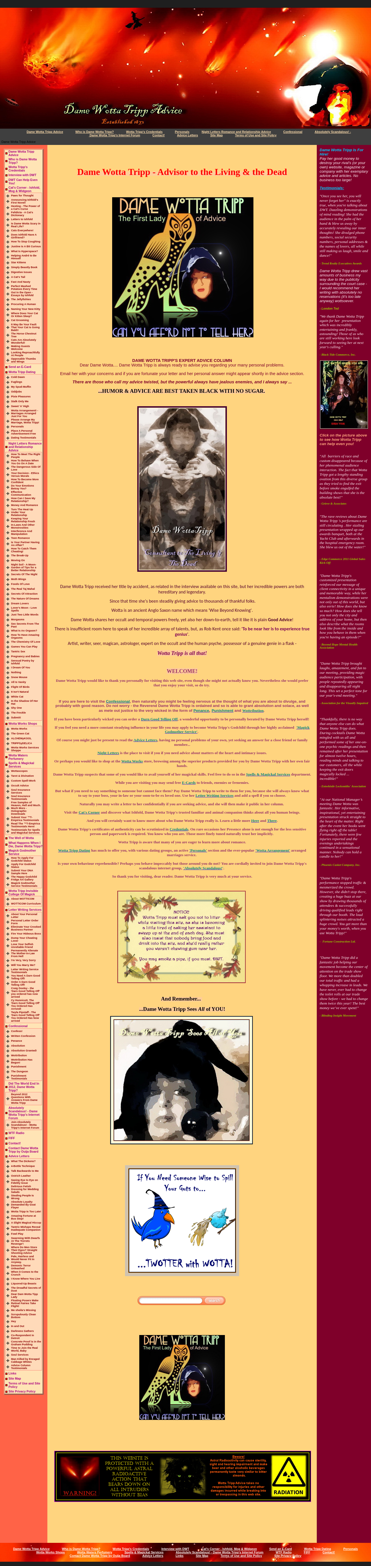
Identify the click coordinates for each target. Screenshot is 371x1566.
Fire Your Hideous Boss (26, 933)
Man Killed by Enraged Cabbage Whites (25, 1360)
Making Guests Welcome (20, 347)
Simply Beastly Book (24, 267)
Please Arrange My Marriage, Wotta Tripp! (25, 421)
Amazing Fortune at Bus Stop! (23, 1217)
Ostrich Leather (21, 1175)
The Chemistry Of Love (25, 641)
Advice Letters (187, 135)
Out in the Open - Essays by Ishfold (22, 294)
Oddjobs (16, 391)
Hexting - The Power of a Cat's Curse (25, 207)
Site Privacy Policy (22, 1391)
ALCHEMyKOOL (21, 738)
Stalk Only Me (20, 401)
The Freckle (18, 712)
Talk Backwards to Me (25, 1170)
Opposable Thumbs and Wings (23, 360)
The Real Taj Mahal (23, 588)
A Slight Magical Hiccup (26, 1222)
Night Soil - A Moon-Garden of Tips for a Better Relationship (23, 567)
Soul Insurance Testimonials (20, 797)
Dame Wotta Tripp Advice (45, 132)
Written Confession (23, 1036)
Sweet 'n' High (20, 406)
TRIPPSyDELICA (21, 743)
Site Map (216, 135)
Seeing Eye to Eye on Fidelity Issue (24, 1181)
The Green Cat (20, 733)
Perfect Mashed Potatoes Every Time (24, 287)
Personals (182, 132)
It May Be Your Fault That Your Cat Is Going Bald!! (25, 327)
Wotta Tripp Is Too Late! (26, 1211)
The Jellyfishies (21, 299)
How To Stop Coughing (25, 241)
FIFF (12, 1138)
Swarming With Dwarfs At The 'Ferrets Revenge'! (25, 1241)
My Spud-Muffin (21, 386)
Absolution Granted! (24, 1050)
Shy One (16, 707)
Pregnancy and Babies (25, 656)
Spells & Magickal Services (144, 1552)
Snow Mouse (19, 677)
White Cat (17, 696)
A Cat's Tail (18, 277)
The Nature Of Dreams (25, 598)
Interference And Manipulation (21, 532)
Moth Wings (18, 579)
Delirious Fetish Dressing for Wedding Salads (25, 1189)
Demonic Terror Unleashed (21, 1267)
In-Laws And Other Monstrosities (23, 526)
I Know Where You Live (25, 1278)
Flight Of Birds (20, 687)
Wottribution (19, 1055)
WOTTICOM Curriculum (26, 903)
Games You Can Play (24, 646)
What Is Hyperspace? (24, 251)
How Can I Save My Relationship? (23, 500)
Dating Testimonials (23, 437)
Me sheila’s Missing (23, 1310)
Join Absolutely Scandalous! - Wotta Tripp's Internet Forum (25, 1125)
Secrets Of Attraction (24, 593)
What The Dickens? (23, 1161)
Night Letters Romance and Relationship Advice (236, 132)
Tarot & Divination (22, 775)
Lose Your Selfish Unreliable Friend (22, 946)
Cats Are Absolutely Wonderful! (23, 341)
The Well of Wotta (21, 838)
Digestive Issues (21, 272)
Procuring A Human (23, 304)
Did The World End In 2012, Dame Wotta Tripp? (24, 1087)
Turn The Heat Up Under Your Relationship (22, 512)
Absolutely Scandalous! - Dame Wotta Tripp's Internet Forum (24, 1113)
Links (13, 1373)
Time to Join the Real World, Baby (24, 1349)
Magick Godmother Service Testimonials (24, 884)
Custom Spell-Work (23, 780)
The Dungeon (19, 1071)
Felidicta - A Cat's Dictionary (22, 214)
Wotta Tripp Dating (22, 372)
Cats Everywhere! (22, 230)
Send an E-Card (20, 366)
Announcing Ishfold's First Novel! (24, 201)
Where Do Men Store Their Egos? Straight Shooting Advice (24, 1250)
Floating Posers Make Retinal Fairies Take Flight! (25, 1303)
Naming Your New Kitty (25, 309)
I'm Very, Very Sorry (23, 960)
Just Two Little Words (25, 614)
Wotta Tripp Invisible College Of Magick (23, 892)
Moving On (18, 560)
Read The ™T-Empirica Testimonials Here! (25, 825)
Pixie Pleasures (21, 396)
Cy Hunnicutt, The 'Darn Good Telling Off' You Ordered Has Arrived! (25, 1004)
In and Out (17, 1326)
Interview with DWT (23, 175)
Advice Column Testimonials (21, 1367)
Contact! (158, 135)
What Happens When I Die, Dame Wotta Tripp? (26, 844)
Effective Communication (21, 493)
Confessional (293, 132)
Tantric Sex (18, 651)
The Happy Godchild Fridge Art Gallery (24, 878)
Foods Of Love (20, 584)
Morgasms (18, 619)
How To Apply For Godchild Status (22, 859)
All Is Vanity (18, 682)
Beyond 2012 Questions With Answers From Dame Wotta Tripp (24, 1098)
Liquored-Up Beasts (24, 1283)
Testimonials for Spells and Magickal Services (25, 831)
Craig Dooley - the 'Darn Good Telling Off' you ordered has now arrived (25, 992)
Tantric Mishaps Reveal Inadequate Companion (26, 1228)
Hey (13, 1321)
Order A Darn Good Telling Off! (23, 983)
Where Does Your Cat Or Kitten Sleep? (24, 315)
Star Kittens (18, 262)
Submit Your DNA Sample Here (22, 872)
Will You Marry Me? (23, 965)
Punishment (18, 1066)
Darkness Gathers (22, 1331)
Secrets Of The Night (24, 574)
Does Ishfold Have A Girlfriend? (24, 236)
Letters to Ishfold (22, 219)
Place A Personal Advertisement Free (23, 432)
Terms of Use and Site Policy (255, 135)
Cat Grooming (20, 320)
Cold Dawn (18, 377)
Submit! (16, 717)
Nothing (16, 672)
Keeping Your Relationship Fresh (23, 520)
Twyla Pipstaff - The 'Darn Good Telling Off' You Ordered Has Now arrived (25, 1016)
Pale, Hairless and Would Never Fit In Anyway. (23, 1259)
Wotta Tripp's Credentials (144, 132)
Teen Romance (20, 538)
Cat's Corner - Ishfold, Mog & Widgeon (24, 189)
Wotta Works (19, 728)
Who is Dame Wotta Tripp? (94, 132)
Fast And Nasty (21, 281)
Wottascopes (19, 771)
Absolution (18, 1045)
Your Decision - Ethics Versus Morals (25, 474)
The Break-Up (20, 555)
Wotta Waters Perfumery (18, 757)
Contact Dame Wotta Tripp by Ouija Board (24, 1149)
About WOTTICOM (22, 898)
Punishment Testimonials (19, 1077)
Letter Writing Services (25, 909)
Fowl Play (17, 1233)
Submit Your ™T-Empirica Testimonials (25, 819)
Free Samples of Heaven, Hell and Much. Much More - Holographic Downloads (26, 808)
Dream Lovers (20, 603)
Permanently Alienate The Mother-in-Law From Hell (24, 953)
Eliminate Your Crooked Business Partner (26, 928)
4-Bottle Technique (23, 1166)
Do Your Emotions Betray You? (22, 487)
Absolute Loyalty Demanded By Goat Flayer (23, 1204)
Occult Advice (20, 785)
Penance (16, 1040)
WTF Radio (17, 1133)
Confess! (17, 1031)
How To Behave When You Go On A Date (25, 462)
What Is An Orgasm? (24, 630)
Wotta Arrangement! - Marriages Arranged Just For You (24, 413)
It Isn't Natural (20, 691)
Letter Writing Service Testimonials (25, 971)
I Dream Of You (20, 667)
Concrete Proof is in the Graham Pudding (26, 1343)
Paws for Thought (22, 195)
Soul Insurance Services (20, 791)
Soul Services (20, 1354)
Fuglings (16, 381)
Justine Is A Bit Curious (26, 246)
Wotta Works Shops (23, 723)
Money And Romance (24, 505)
